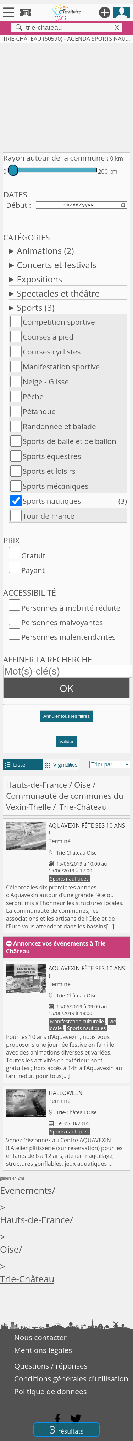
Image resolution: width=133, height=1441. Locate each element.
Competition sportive (59, 322)
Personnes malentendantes (68, 637)
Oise (82, 784)
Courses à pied (48, 337)
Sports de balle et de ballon (69, 441)
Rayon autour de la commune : (56, 158)
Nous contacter (40, 1337)
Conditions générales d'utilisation (71, 1378)
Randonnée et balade (59, 426)
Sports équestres (52, 456)
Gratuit (33, 555)
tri (69, 765)
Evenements (26, 1190)
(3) (122, 501)
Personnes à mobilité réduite (70, 608)
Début (16, 205)
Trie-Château (27, 1279)
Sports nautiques (52, 501)
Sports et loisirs (49, 471)
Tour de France (48, 516)
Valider (66, 741)
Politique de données (50, 1391)
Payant (33, 570)
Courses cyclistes (52, 352)
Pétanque (39, 411)
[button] (66, 719)
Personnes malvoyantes (62, 622)
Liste (15, 765)
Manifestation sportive (61, 367)
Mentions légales (43, 1350)
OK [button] (66, 688)
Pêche (33, 396)
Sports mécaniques (55, 486)
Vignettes (61, 765)
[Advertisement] (66, 96)
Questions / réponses (50, 1366)
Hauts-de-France (36, 784)
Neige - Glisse (46, 381)
